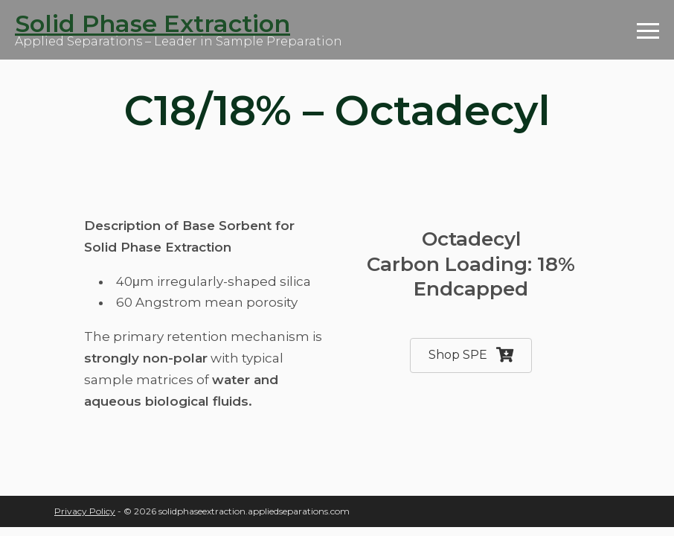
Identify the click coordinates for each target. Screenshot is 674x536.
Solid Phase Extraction (152, 23)
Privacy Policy (84, 511)
